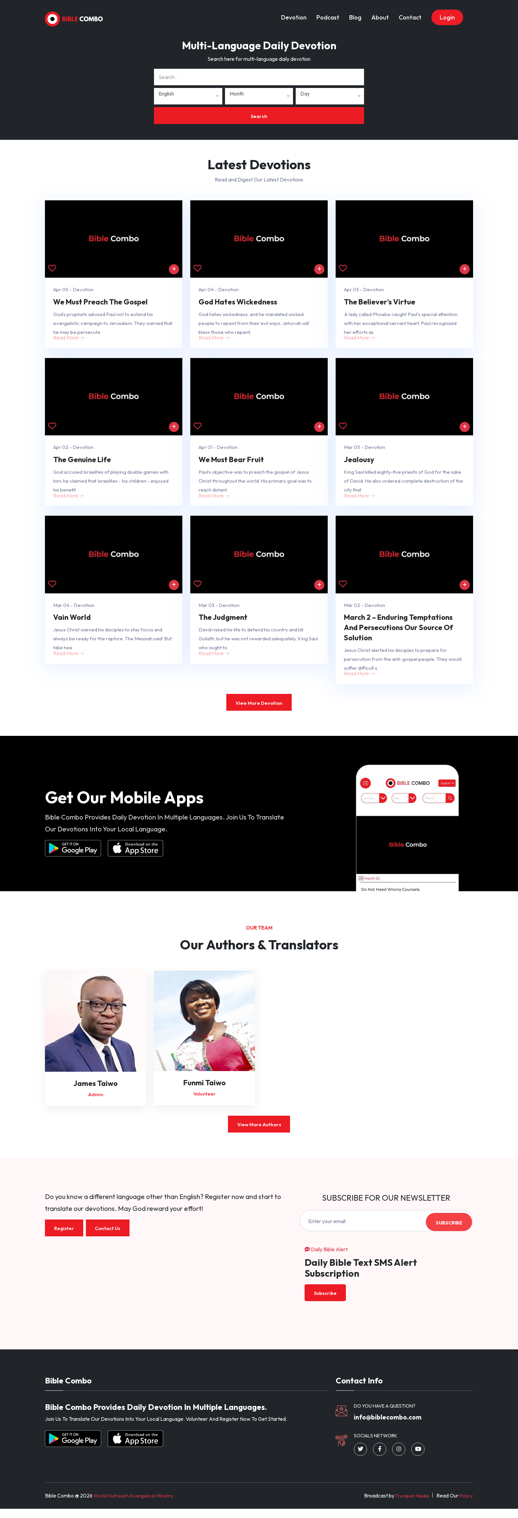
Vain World (72, 622)
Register (65, 1236)
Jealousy (359, 462)
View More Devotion (259, 710)
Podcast (327, 14)
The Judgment (223, 622)
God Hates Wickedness (238, 302)
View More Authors (259, 1132)
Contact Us (110, 1236)
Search (259, 116)
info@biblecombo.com (391, 1425)
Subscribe (448, 1228)
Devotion (294, 14)
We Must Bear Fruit (231, 462)
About (380, 14)
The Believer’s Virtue (379, 302)
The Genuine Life (82, 462)
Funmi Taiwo (204, 1089)
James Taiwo (95, 1090)
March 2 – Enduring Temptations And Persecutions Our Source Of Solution (398, 633)
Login (447, 14)
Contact (410, 14)
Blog (355, 14)
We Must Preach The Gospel (100, 302)
